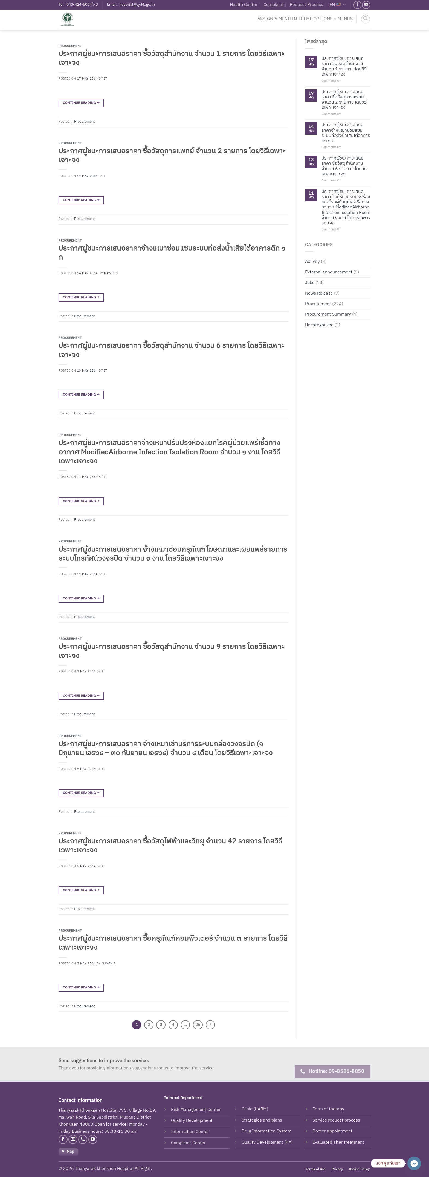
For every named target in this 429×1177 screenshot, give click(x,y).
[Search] (365, 19)
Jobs (309, 282)
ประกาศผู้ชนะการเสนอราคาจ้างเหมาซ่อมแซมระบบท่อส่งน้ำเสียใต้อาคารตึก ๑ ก (172, 253)
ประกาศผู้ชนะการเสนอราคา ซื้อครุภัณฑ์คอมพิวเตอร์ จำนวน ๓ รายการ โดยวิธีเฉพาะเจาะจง (173, 943)
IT (105, 78)
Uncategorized (319, 324)
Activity (312, 261)
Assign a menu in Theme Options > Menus (305, 19)
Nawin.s (111, 273)
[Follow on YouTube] (366, 5)
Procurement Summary (328, 314)
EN (337, 4)
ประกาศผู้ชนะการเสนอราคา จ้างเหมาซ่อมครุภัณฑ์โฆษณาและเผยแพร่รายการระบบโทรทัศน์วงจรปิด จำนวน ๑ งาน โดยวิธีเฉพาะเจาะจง (173, 554)
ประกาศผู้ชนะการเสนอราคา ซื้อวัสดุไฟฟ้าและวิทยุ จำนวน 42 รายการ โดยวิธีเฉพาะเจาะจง (170, 845)
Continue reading (81, 102)
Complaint (273, 4)
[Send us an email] (72, 1139)
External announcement (328, 272)
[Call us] (82, 1139)
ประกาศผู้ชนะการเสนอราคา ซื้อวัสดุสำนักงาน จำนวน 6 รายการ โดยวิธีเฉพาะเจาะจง (171, 350)
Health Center (243, 4)
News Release (319, 293)
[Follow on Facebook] (357, 5)
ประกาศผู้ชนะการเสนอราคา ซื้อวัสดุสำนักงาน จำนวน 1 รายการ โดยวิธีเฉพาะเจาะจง (171, 58)
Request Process (306, 4)
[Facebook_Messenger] (414, 1163)
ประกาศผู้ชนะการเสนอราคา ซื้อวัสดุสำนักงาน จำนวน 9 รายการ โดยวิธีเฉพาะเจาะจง (171, 651)
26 (197, 1024)
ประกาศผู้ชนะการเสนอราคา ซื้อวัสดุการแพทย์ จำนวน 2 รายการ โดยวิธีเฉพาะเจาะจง (172, 155)
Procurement (70, 46)
